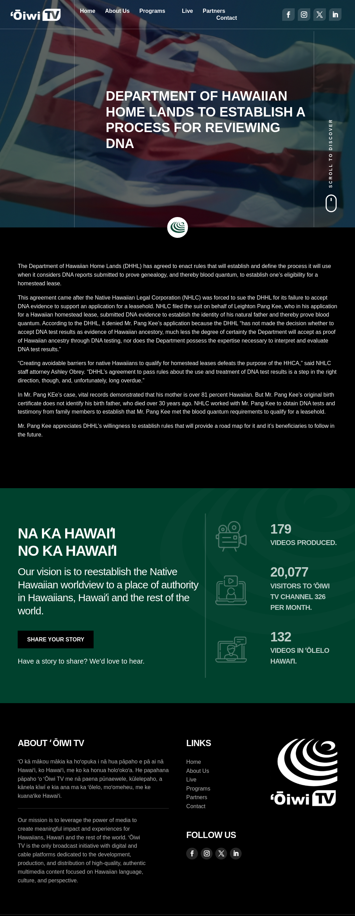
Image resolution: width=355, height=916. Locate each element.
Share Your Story (55, 639)
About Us (117, 11)
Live (187, 11)
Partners (214, 11)
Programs (152, 11)
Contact (226, 18)
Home (87, 11)
